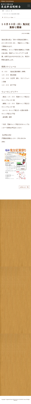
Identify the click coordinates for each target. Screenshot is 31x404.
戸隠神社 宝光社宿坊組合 (7, 1)
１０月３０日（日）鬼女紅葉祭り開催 (10, 13)
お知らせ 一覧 (9, 10)
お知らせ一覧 (24, 187)
